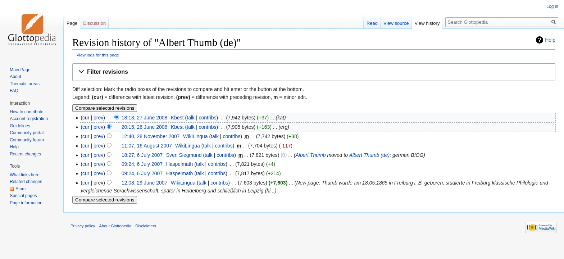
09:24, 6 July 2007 (142, 164)
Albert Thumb (310, 155)
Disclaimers (145, 226)
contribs (207, 118)
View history (427, 23)
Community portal (27, 132)
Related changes (26, 181)
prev (98, 118)
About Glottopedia (115, 226)
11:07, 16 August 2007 (147, 146)
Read (372, 23)
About (15, 76)
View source (396, 23)
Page (72, 23)
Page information (26, 202)
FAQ (14, 90)
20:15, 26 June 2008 (145, 127)
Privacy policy (82, 226)
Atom (20, 188)
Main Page (20, 69)
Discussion (94, 23)
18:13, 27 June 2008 (145, 118)
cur (85, 127)
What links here (25, 174)
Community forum (27, 139)
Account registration (29, 118)
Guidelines (20, 125)
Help (550, 40)
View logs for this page (98, 55)
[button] (313, 72)
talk (191, 118)
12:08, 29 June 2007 (145, 183)
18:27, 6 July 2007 (142, 155)
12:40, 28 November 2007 (151, 136)
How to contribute (26, 111)
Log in (552, 6)
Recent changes (25, 153)
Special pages (23, 195)
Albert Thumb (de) (369, 155)
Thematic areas (25, 83)
